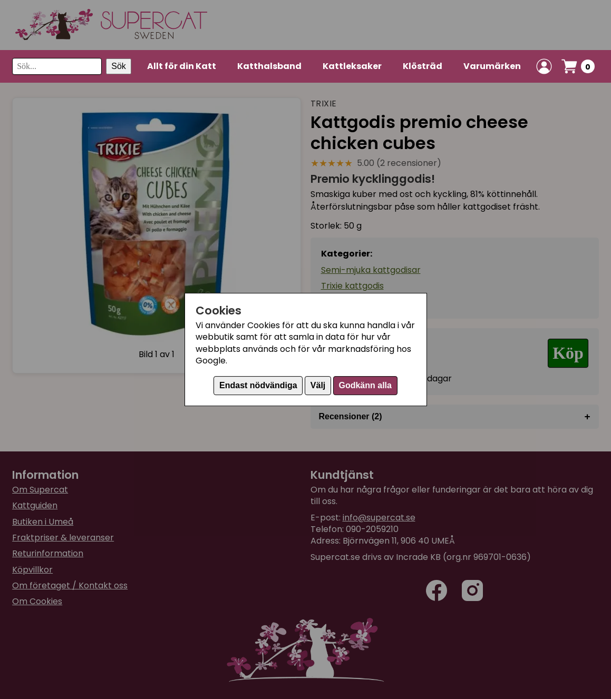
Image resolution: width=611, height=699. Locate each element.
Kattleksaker (352, 66)
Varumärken (492, 66)
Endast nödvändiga (258, 385)
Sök (118, 66)
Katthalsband (269, 66)
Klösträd (422, 66)
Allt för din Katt (181, 66)
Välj (318, 385)
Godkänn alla (364, 385)
